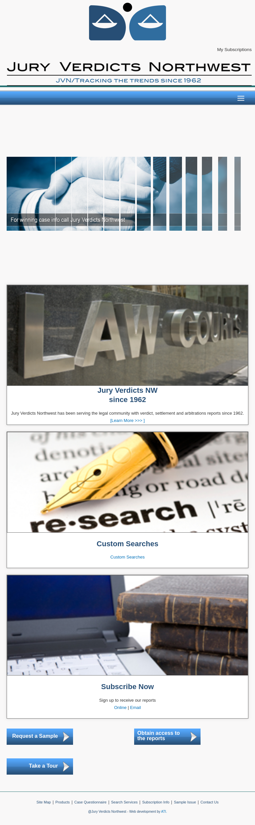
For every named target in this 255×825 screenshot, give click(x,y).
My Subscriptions (234, 49)
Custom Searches (127, 557)
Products (62, 802)
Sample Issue (185, 802)
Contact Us (209, 802)
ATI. (164, 811)
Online (120, 707)
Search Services (124, 802)
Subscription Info (155, 802)
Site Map (44, 802)
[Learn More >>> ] (127, 420)
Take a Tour (43, 766)
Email (135, 707)
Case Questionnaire (90, 802)
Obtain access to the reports (158, 735)
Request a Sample (35, 736)
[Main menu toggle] (241, 98)
